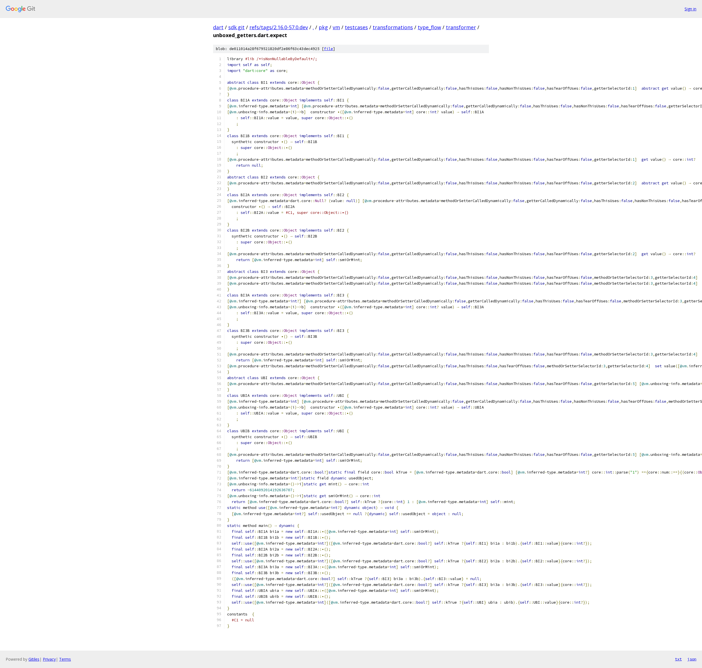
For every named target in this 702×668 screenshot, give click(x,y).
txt (678, 659)
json (691, 659)
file (328, 48)
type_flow (429, 27)
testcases (356, 27)
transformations (393, 27)
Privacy (49, 659)
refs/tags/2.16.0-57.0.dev (278, 27)
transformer (461, 27)
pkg (323, 27)
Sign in (690, 9)
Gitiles (33, 659)
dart (218, 27)
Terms (65, 659)
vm (336, 27)
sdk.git (236, 27)
